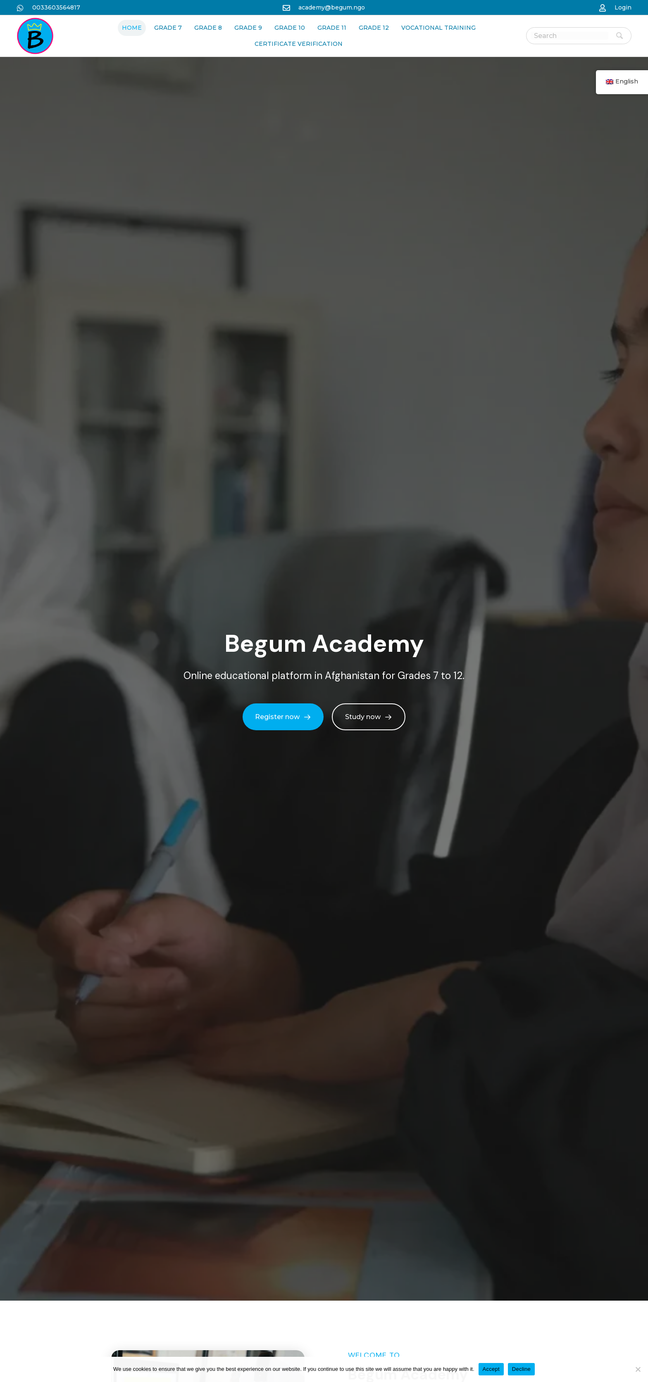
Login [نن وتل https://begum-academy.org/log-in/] (623, 7)
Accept (491, 1369)
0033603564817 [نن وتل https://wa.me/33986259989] (56, 7)
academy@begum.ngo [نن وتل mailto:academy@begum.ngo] (331, 7)
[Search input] (569, 36)
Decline (521, 1369)
